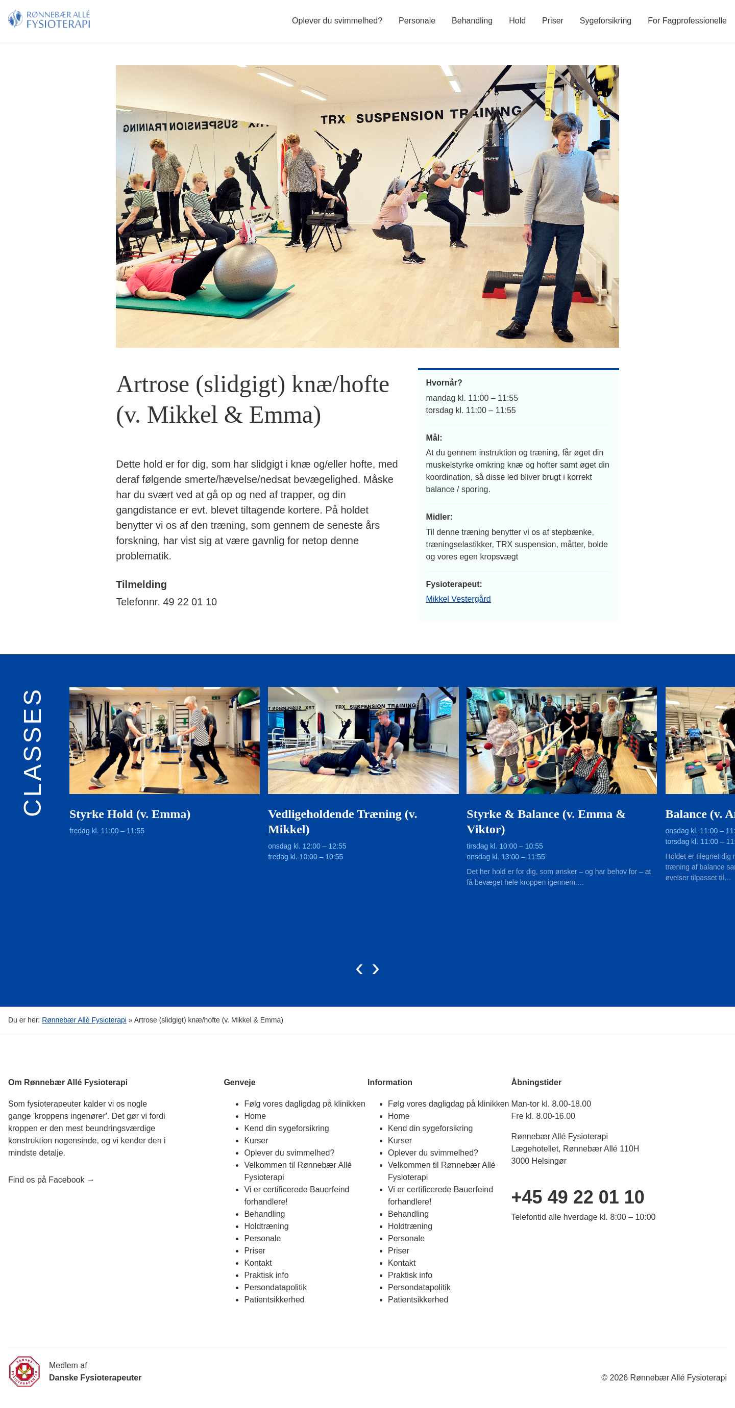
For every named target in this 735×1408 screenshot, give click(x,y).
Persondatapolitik (275, 1287)
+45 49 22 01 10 (578, 1197)
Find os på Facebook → (51, 1179)
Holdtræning (266, 1226)
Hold (517, 20)
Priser (553, 20)
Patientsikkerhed (274, 1299)
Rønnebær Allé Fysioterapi (84, 1020)
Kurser (256, 1140)
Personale (417, 20)
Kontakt (258, 1263)
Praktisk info (266, 1275)
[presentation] (359, 967)
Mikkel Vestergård (458, 599)
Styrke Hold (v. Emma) (129, 814)
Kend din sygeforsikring (286, 1128)
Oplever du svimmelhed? (337, 20)
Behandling (472, 20)
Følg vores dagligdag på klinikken (304, 1103)
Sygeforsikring (605, 20)
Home (255, 1116)
